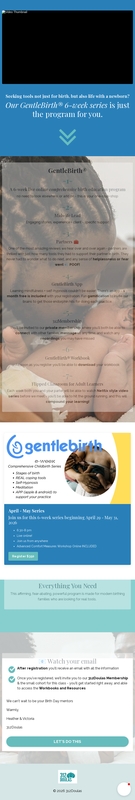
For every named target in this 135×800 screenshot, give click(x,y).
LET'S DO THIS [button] (67, 741)
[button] (124, 789)
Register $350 (23, 556)
